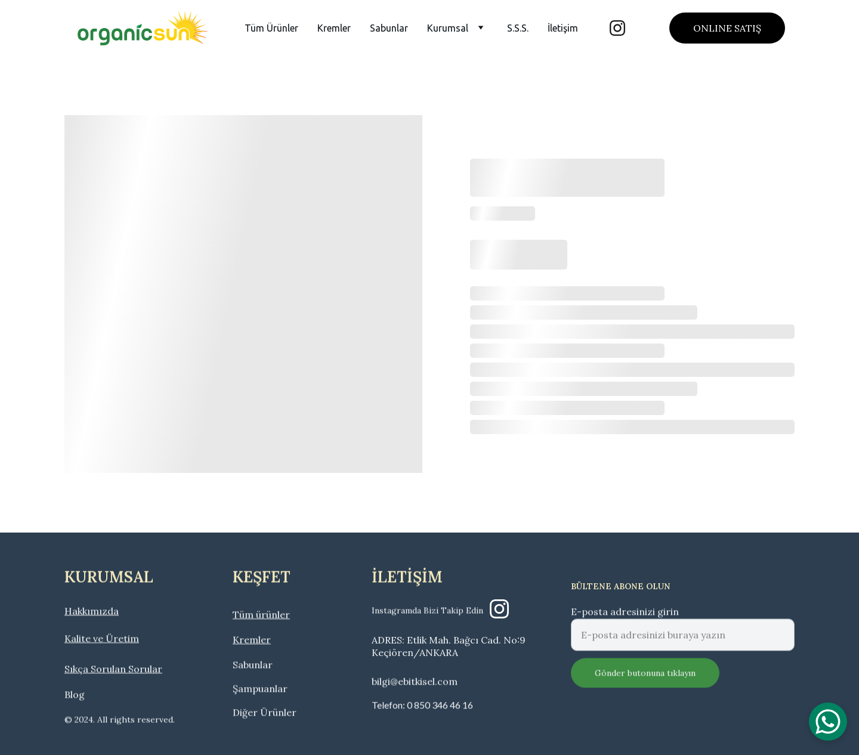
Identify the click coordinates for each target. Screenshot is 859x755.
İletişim (563, 28)
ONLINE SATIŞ (727, 28)
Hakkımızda (91, 612)
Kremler (334, 28)
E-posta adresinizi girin (625, 620)
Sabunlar (389, 28)
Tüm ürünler (261, 616)
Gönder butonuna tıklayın (645, 681)
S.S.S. (518, 28)
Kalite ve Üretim (101, 640)
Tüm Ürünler (271, 28)
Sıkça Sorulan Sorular (113, 670)
